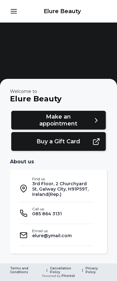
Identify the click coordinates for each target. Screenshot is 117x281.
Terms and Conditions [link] (19, 270)
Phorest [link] (68, 276)
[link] (62, 11)
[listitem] (56, 188)
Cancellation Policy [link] (61, 270)
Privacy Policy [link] (92, 270)
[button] (13, 11)
